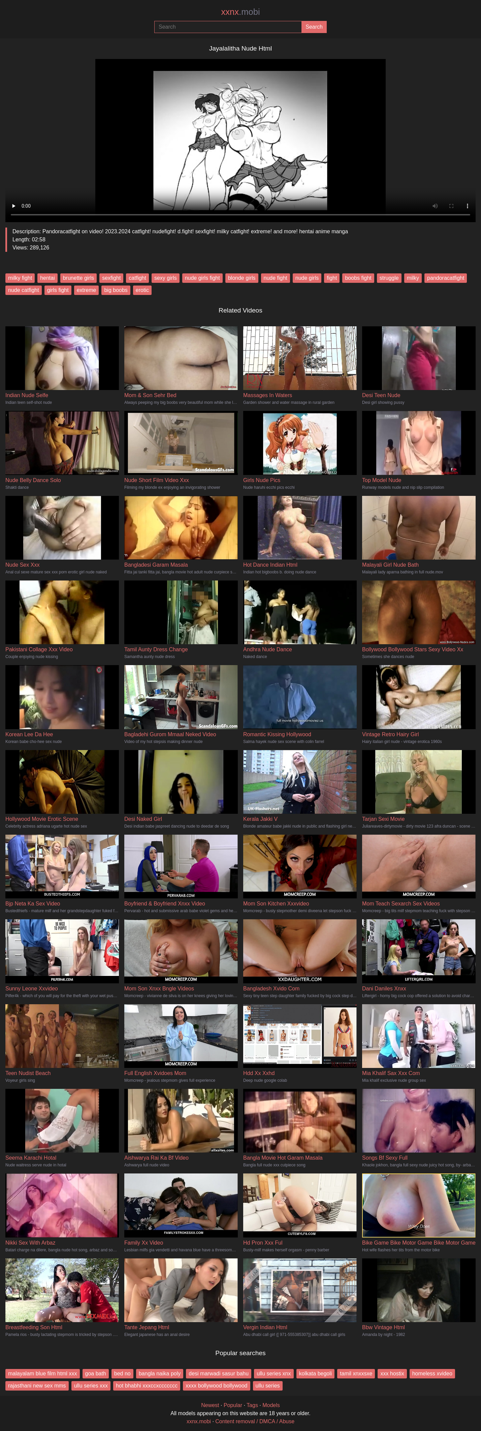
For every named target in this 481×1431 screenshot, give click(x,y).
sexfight (111, 278)
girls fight (58, 290)
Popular (233, 1405)
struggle (389, 278)
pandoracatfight (445, 278)
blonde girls (242, 278)
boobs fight (358, 278)
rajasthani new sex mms (37, 1386)
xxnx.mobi (199, 1421)
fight (332, 278)
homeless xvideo (432, 1373)
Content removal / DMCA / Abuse (254, 1421)
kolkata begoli (315, 1373)
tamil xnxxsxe (356, 1373)
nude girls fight (202, 278)
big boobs (115, 290)
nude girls (307, 278)
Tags (252, 1405)
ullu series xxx (91, 1386)
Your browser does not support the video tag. (240, 138)
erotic (142, 290)
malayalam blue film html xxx (42, 1373)
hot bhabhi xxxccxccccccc (147, 1386)
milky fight (20, 278)
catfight (137, 278)
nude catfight (23, 290)
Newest (210, 1405)
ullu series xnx (274, 1373)
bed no (122, 1373)
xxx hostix (392, 1373)
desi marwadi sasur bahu (219, 1373)
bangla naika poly (160, 1373)
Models (271, 1405)
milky (413, 278)
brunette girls (78, 278)
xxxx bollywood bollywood (216, 1386)
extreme (86, 290)
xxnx (240, 12)
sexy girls (165, 278)
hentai (47, 278)
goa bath (95, 1373)
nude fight (275, 278)
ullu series (268, 1386)
